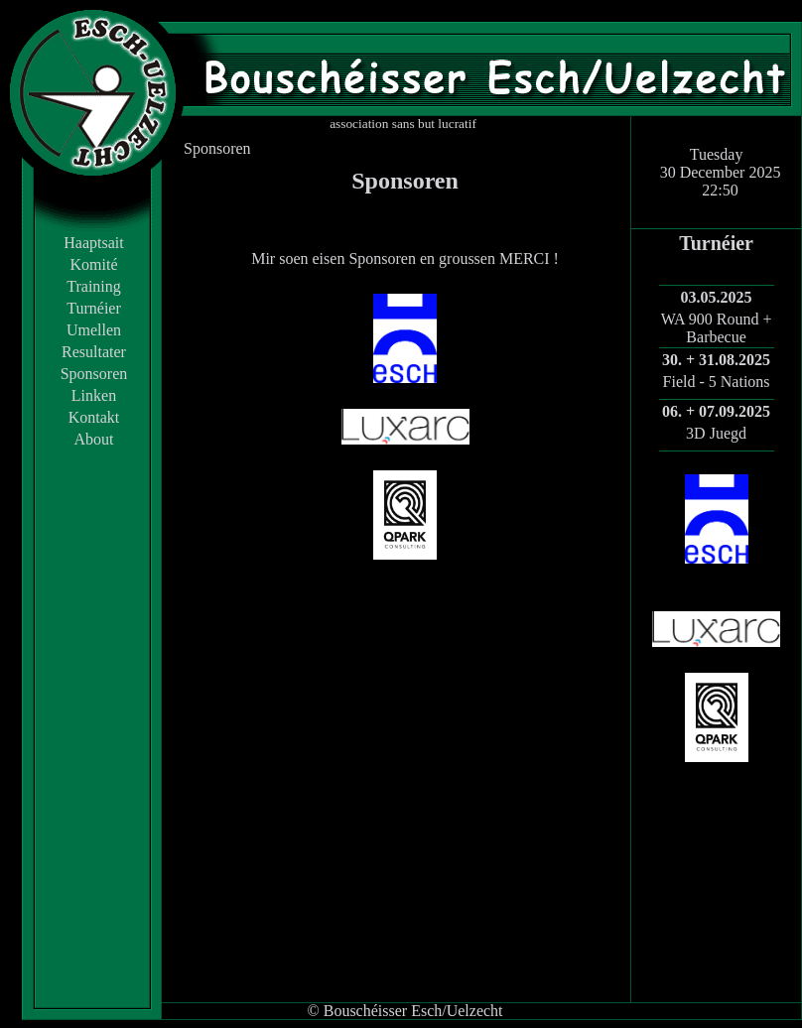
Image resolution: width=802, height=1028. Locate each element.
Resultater (94, 351)
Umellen (94, 329)
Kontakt (94, 417)
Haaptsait (93, 242)
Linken (93, 395)
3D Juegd (716, 433)
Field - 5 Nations (716, 381)
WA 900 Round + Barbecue (716, 328)
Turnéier (94, 308)
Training (94, 286)
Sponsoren (94, 373)
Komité (94, 264)
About (94, 439)
